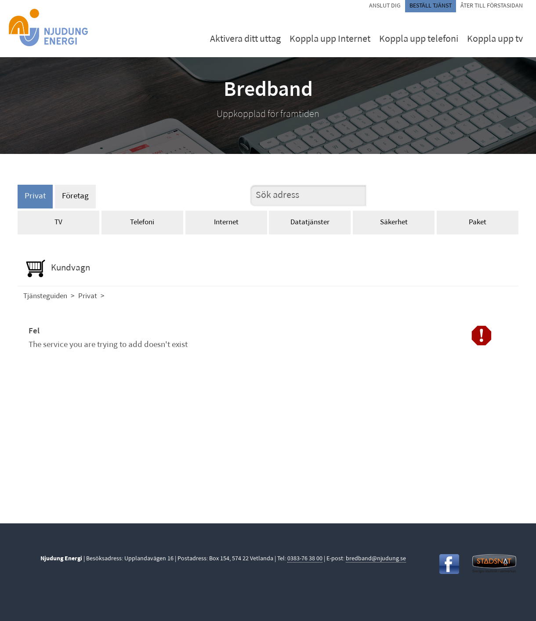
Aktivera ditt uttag (245, 39)
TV (58, 222)
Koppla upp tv (495, 39)
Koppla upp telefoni (418, 39)
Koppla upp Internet (330, 39)
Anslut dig (385, 6)
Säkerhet (394, 222)
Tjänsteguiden (45, 296)
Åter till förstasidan (491, 6)
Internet (226, 222)
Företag (75, 196)
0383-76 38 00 (304, 558)
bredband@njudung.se (376, 558)
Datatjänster (310, 222)
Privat (35, 196)
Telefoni (142, 222)
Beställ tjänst (430, 6)
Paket (477, 222)
